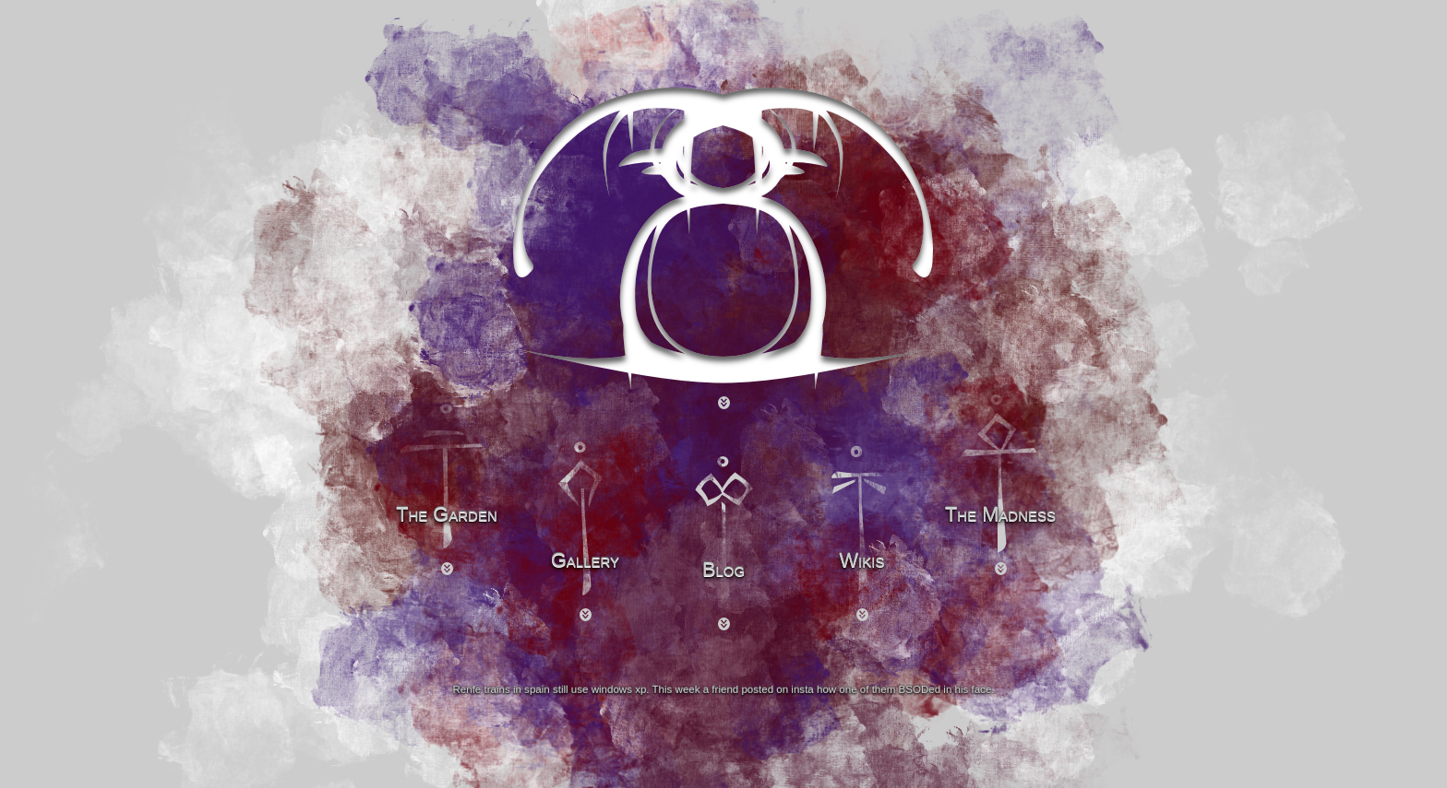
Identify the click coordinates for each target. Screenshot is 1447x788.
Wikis (862, 560)
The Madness (1000, 514)
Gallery (585, 560)
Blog (723, 569)
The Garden (446, 514)
